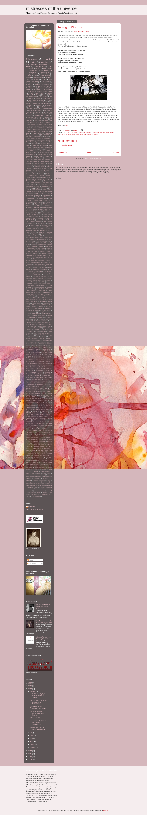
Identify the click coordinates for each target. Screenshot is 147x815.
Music (34, 319)
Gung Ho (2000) (45, 227)
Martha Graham (36, 303)
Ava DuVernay (38, 136)
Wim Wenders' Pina (35, 430)
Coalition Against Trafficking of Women (37, 179)
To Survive (44, 411)
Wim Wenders (48, 429)
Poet (69, 135)
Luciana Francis (45, 82)
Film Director (47, 68)
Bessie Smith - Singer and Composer (36, 142)
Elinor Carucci (46, 195)
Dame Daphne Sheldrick (33, 182)
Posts (30, 560)
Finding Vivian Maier (32, 212)
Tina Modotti (36, 411)
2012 (30, 751)
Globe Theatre (35, 225)
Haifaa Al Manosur (45, 230)
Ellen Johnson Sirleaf (41, 198)
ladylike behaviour (45, 471)
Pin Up (42, 338)
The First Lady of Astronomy (33, 391)
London (38, 98)
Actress (36, 79)
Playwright (29, 105)
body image (36, 451)
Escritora (47, 200)
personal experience (39, 480)
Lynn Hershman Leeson (36, 100)
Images (44, 95)
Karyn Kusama (32, 251)
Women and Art (45, 437)
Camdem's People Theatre (41, 156)
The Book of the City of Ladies (34, 386)
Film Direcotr (31, 209)
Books (38, 68)
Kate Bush (46, 81)
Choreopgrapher (30, 172)
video (38, 492)
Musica (41, 319)
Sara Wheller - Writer (32, 359)
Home (88, 153)
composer (29, 86)
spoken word (31, 492)
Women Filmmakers (42, 84)
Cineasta (41, 174)
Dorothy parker (46, 189)
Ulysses (44, 413)
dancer (30, 68)
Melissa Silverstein (33, 310)
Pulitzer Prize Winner (44, 345)
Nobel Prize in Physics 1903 (34, 328)
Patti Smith (36, 103)
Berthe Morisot (30, 140)
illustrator (44, 469)
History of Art (38, 237)
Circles (48, 174)
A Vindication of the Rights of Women (39, 122)
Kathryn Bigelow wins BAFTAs (41, 258)
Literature (49, 287)
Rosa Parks (29, 351)
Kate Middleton (45, 76)
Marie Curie (34, 301)
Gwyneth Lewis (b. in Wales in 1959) (37, 228)
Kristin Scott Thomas (40, 267)
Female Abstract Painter (36, 93)
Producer (41, 343)
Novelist (30, 331)
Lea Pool (47, 280)
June (32, 735)
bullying (43, 451)
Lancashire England (84, 132)
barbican (28, 115)
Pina (48, 338)
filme (37, 460)
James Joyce (48, 246)
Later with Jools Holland (39, 276)
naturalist (36, 478)
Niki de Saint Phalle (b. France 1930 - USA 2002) (43, 606)
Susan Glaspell (38, 374)
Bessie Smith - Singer (43, 140)
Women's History (46, 70)
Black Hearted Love (46, 147)
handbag (37, 469)
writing (28, 496)
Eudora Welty (38, 202)
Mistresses (42, 315)
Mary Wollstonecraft (44, 305)
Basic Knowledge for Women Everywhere (39, 138)
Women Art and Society (32, 434)
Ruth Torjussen (36, 352)
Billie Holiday (34, 143)
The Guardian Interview (33, 393)
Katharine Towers (45, 251)
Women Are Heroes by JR (42, 432)
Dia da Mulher (46, 186)
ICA (49, 241)
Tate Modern (47, 379)
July (31, 733)
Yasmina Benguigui (39, 446)
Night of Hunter (30, 324)
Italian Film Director (37, 246)
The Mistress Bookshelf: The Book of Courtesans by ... (38, 722)
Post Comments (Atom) (93, 158)
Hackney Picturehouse (32, 230)
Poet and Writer (32, 342)
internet (36, 471)
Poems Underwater (47, 340)
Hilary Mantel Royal (46, 234)
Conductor (29, 181)
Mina (48, 100)
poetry (28, 79)
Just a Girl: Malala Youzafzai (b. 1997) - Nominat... (37, 713)
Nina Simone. (42, 324)
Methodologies (36, 313)
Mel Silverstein (39, 308)
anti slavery (47, 448)
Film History (29, 211)
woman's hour (46, 494)
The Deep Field (42, 388)
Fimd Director (46, 211)
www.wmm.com (36, 496)
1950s (40, 119)
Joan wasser (43, 96)
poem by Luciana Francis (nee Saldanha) (38, 482)
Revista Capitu (46, 349)
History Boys (29, 237)
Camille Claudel (30, 158)
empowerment (39, 457)
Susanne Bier (46, 375)
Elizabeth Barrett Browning (43, 196)
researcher (29, 490)
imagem (30, 471)
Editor (42, 193)
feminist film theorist (42, 115)
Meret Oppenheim (31, 312)
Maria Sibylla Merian (31, 299)
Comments (31, 563)
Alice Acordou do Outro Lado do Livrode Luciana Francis (39, 126)
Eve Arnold (47, 202)
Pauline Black (30, 335)
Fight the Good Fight (46, 207)
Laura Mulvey (48, 278)
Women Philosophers (32, 437)
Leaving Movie (30, 282)
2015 (30, 683)
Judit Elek (49, 250)
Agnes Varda (42, 124)
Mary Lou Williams (31, 305)
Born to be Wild (31, 152)
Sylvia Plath (29, 377)
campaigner (31, 453)
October (33, 691)
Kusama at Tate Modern (40, 269)
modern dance (44, 72)
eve (30, 459)
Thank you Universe (31, 381)
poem (66, 135)
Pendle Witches (34, 336)
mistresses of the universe (51, 8)
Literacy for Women (39, 287)
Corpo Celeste (38, 181)
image (50, 469)
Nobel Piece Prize (44, 326)
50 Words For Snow (42, 86)
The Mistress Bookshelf (36, 64)
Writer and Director (39, 444)
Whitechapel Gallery (38, 427)
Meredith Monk (46, 310)
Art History (36, 89)
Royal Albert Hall (41, 351)
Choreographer (39, 66)
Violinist (48, 414)
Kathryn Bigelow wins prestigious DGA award (38, 260)
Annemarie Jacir (32, 131)
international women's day (34, 117)
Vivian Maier (37, 420)
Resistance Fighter (33, 349)
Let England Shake (45, 283)
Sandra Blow (37, 354)
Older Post (115, 153)
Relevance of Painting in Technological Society (39, 347)
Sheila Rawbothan (31, 363)
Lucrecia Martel (47, 98)
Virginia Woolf (43, 416)
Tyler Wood (37, 413)
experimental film (39, 459)
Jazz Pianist (31, 248)
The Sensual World (36, 404)
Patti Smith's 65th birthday (41, 333)
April (32, 741)
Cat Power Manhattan (40, 165)
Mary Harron (46, 303)
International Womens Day (38, 244)
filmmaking (44, 460)
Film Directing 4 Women (43, 209)
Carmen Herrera (39, 163)
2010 (30, 756)
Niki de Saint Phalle (42, 101)
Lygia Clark (40, 294)
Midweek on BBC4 (47, 313)
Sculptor (47, 361)
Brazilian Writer (42, 154)
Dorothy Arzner (36, 189)
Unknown (31, 506)
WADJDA (38, 421)
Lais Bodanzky (48, 271)
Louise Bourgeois (30, 290)
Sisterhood (47, 367)
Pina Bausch (33, 70)
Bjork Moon (36, 147)
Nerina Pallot (36, 322)
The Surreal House (42, 407)
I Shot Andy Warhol (41, 241)
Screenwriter (48, 105)
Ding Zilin (37, 188)
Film (35, 76)
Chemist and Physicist (42, 170)
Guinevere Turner (31, 227)
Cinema (28, 76)
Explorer (37, 204)
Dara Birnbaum (43, 184)
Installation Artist (30, 243)
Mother (28, 84)
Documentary (30, 91)
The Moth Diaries (36, 398)
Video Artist (39, 414)
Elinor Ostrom (29, 196)
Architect (47, 133)
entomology (49, 457)
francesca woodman (40, 467)
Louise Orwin (41, 290)
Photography (46, 103)
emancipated (29, 457)
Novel (50, 329)
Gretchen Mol (46, 225)
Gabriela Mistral (41, 220)
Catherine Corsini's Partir (39, 168)
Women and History (31, 439)
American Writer (31, 88)
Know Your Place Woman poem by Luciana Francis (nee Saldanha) (39, 266)
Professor (38, 105)
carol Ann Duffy (72, 132)
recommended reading (42, 489)
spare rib (49, 490)
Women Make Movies (34, 110)
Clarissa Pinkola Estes (32, 177)
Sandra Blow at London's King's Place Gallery (38, 728)
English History (38, 200)
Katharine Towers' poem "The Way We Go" (43, 638)
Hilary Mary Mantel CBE (35, 235)
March (32, 744)
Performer (43, 336)
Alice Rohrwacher (38, 127)
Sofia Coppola (30, 368)
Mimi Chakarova (32, 315)
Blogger (105, 810)
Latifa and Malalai (38, 278)
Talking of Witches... (36, 718)
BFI (51, 136)
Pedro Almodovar (41, 335)
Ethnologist (29, 202)
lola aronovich (30, 473)
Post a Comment (66, 145)
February (33, 747)
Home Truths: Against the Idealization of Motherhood (38, 702)
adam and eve (37, 448)
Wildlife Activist (38, 429)
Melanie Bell (48, 308)
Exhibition (28, 204)
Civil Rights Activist (31, 175)
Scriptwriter (40, 361)
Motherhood (29, 101)
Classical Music (45, 177)
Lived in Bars (31, 289)
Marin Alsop (43, 301)
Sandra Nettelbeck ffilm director (41, 358)
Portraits (41, 342)
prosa (36, 487)
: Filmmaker (38, 120)
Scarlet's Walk (30, 361)
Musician (44, 62)
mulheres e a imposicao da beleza (35, 474)
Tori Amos (32, 107)
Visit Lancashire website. (82, 31)
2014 (30, 686)
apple (27, 450)
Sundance (47, 372)
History (38, 95)
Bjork (43, 79)
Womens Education (37, 443)
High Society (35, 234)
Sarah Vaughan (45, 359)
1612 (64, 132)
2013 (30, 689)
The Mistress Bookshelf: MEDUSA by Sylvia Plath (43, 622)
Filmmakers (38, 211)
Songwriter (44, 74)
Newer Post (62, 153)
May (31, 738)
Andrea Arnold (42, 88)
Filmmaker (31, 59)
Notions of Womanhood (40, 329)
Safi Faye (44, 352)
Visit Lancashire (77, 135)
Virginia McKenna (31, 416)
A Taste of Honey (47, 120)
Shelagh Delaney (43, 363)
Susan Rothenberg (33, 375)
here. (67, 125)
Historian (47, 235)
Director (45, 188)
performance (46, 478)
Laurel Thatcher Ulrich (34, 280)
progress (30, 487)
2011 (46, 119)
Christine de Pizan (31, 174)
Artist (33, 62)
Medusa (41, 306)
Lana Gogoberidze (33, 273)
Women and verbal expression (36, 441)
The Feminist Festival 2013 (42, 390)
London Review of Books (43, 289)
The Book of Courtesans (43, 384)
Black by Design (32, 149)
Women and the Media (45, 439)
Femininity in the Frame (32, 207)
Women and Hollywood (42, 113)
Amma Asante (36, 129)
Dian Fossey (29, 188)
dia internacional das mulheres (41, 455)
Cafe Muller (33, 72)
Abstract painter (30, 124)
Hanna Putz (41, 232)
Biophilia (42, 143)
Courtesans (47, 181)
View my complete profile (34, 509)
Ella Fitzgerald (30, 198)
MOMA (48, 294)
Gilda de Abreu (42, 223)
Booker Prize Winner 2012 (42, 151)
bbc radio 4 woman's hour (45, 450)
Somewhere (39, 370)
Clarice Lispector (45, 175)
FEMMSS (37, 205)
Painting (43, 331)
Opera (37, 331)
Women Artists (47, 108)
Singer (50, 66)
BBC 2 (46, 136)
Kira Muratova (39, 264)
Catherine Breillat (39, 166)
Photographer (38, 77)
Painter (28, 77)
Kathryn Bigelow (31, 82)
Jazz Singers (41, 248)
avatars (33, 450)
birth (29, 451)
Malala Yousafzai (30, 296)
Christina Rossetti (44, 172)
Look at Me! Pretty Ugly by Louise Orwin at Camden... (37, 695)
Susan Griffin (48, 374)
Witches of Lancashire (91, 135)
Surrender (28, 374)
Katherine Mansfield (32, 253)
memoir (38, 473)
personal (28, 480)
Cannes (40, 158)
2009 (30, 759)
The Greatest (46, 391)
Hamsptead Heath (31, 232)
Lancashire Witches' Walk (100, 132)
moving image (46, 473)
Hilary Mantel (31, 74)
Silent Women (32, 365)
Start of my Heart (37, 372)
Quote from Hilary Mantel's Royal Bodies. (38, 707)
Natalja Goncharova (41, 320)
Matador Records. (31, 306)
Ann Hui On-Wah (47, 129)
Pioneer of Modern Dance (33, 340)
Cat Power (46, 89)
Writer (49, 59)
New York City (46, 322)
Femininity (46, 205)
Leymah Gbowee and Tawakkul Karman (36, 285)
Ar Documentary (36, 133)
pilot (49, 480)
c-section (49, 451)
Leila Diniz (41, 282)
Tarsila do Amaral (36, 379)
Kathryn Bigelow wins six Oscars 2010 (36, 262)
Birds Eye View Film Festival (39, 145)
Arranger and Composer (32, 135)
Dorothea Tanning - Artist (44, 91)
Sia (51, 363)
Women (37, 108)
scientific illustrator (39, 490)
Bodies (41, 149)
